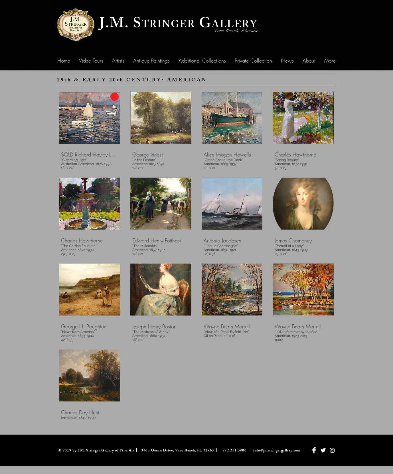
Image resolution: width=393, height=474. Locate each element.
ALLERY (235, 25)
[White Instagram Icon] (332, 450)
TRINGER (168, 25)
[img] (161, 129)
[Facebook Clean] (314, 450)
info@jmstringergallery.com (277, 450)
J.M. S (121, 25)
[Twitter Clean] (323, 450)
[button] (151, 60)
